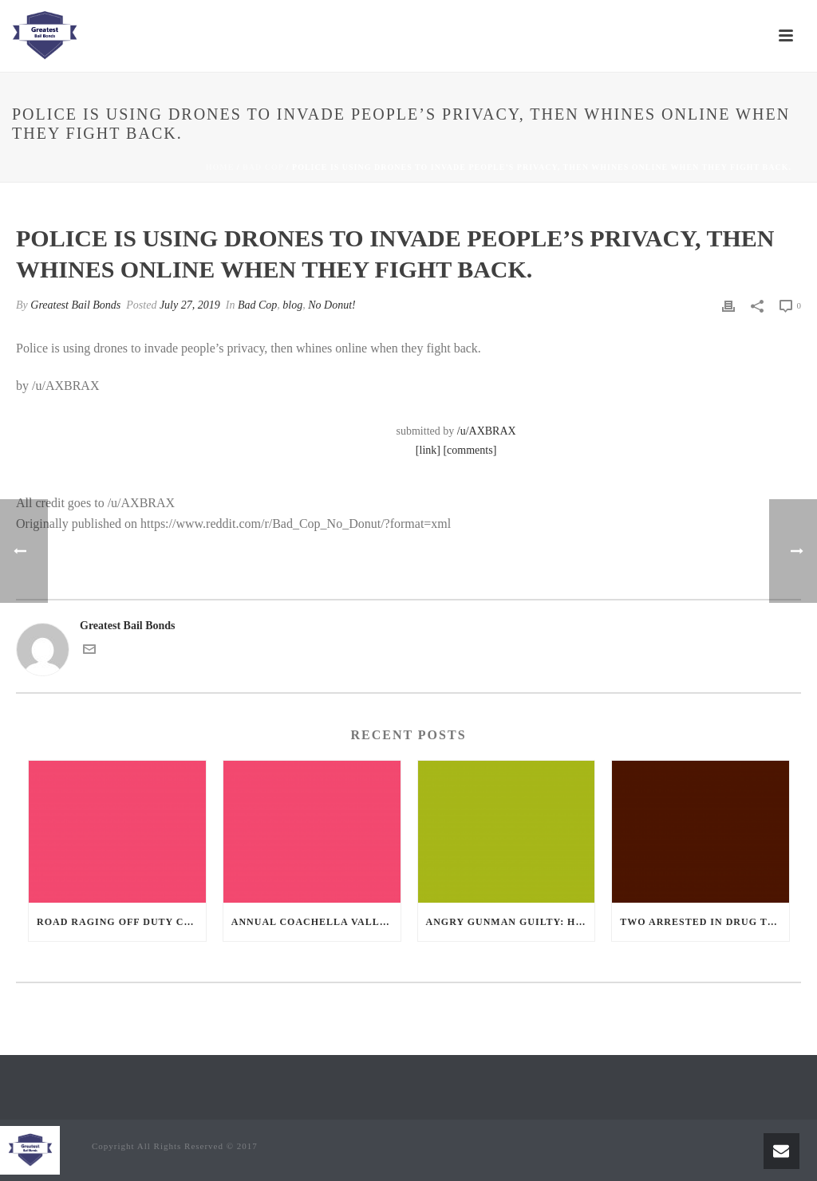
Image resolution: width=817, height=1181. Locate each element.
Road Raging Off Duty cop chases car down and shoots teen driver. (121, 921)
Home (220, 167)
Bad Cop (263, 167)
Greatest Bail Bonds (75, 305)
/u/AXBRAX (486, 431)
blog (292, 305)
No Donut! (332, 305)
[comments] (469, 450)
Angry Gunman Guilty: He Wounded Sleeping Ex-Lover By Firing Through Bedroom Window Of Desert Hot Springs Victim (510, 921)
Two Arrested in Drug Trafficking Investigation (704, 921)
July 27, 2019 (190, 305)
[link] (428, 450)
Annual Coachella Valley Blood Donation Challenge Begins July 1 (316, 921)
